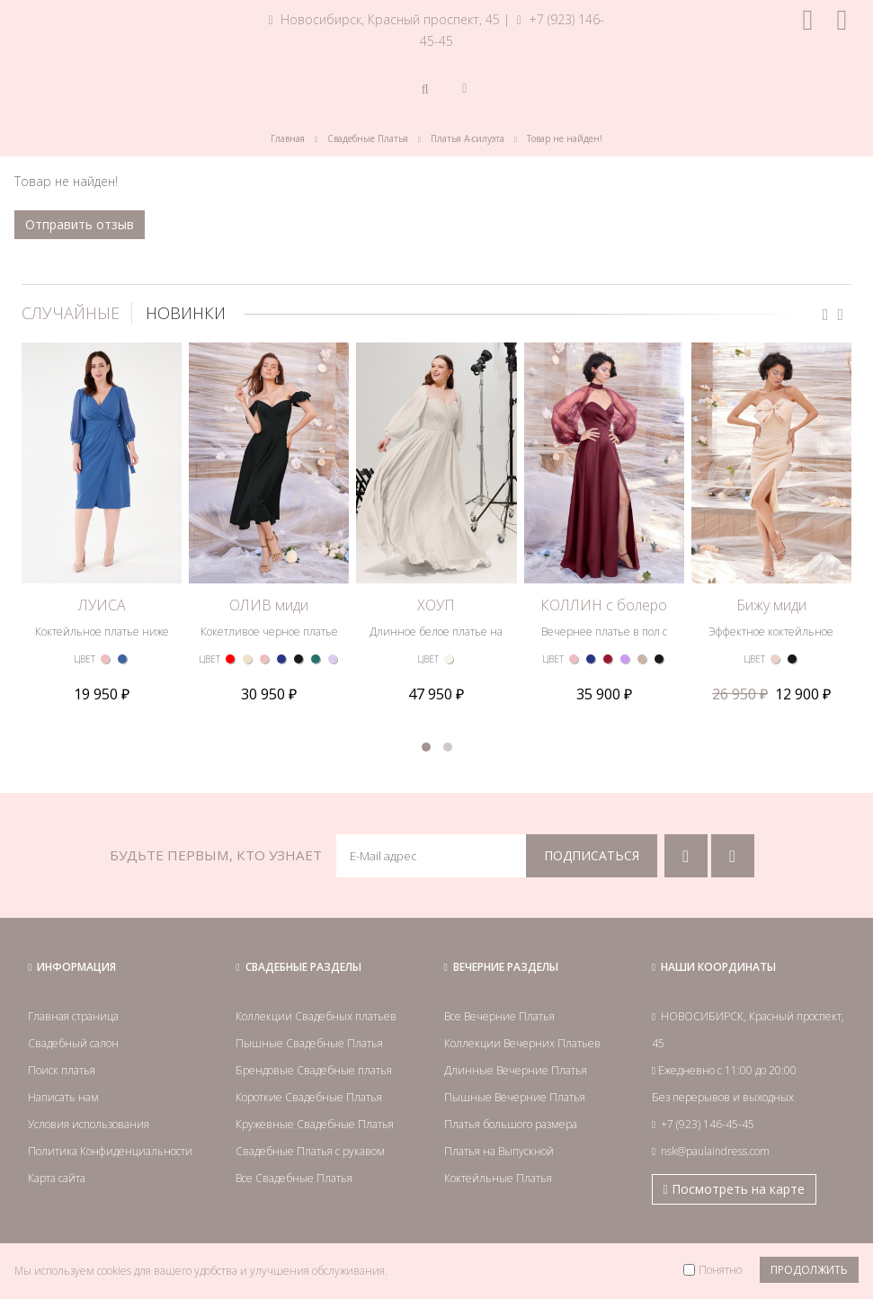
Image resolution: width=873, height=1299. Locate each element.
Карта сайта (56, 1178)
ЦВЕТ (84, 659)
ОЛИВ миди (268, 605)
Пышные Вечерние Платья (514, 1097)
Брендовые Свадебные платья (314, 1070)
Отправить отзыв (79, 224)
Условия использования (88, 1124)
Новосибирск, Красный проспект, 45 (384, 19)
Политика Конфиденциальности (110, 1151)
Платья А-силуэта (467, 138)
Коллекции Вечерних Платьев (522, 1043)
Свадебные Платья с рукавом (310, 1151)
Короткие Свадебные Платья (309, 1097)
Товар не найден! (564, 138)
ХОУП (436, 605)
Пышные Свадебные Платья (309, 1043)
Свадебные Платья (367, 138)
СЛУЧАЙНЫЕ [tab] (71, 313)
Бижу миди (771, 605)
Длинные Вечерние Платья (515, 1070)
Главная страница (73, 1016)
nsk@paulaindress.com (715, 1151)
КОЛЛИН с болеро (603, 605)
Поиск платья (61, 1070)
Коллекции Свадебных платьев (316, 1016)
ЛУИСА (102, 605)
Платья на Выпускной (499, 1151)
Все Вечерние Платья (499, 1016)
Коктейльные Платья (498, 1178)
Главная (288, 138)
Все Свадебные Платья (294, 1178)
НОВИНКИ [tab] (186, 313)
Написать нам (63, 1097)
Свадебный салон (73, 1043)
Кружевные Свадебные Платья (315, 1124)
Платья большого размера (510, 1124)
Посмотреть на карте (734, 1188)
